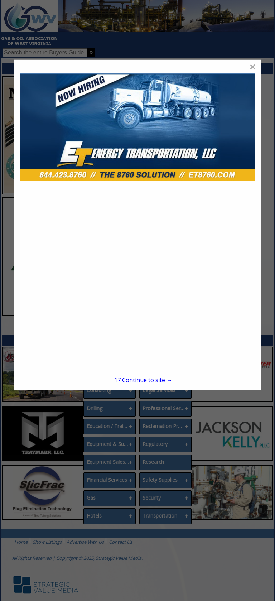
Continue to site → (143, 380)
